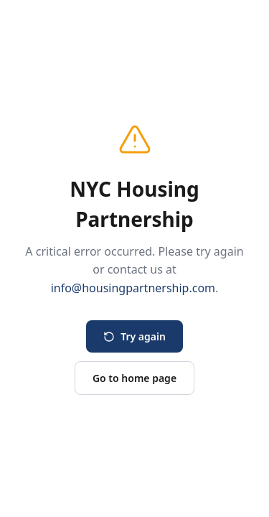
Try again (134, 336)
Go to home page (134, 378)
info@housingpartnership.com (133, 288)
